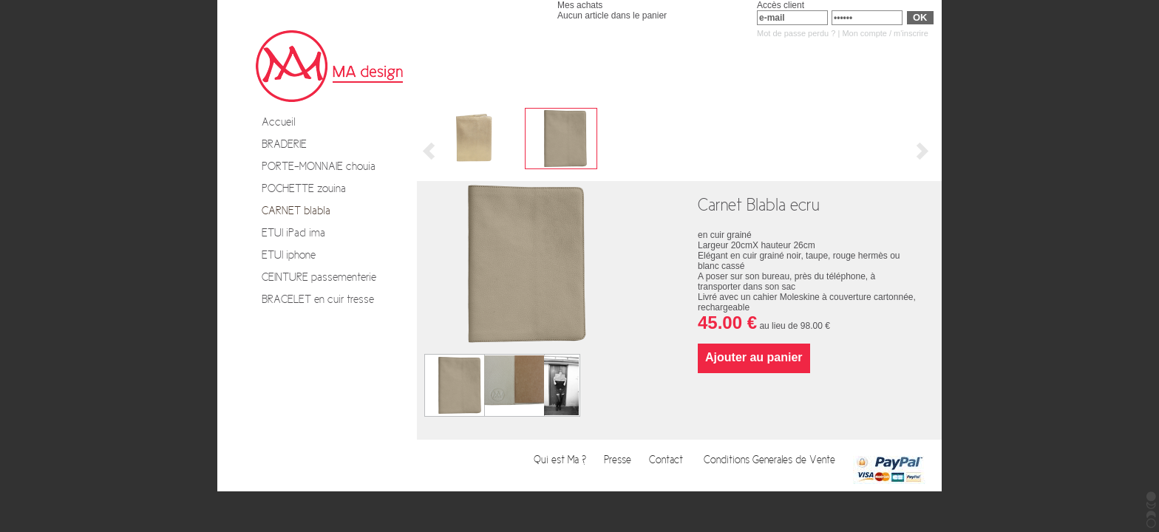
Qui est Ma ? (561, 460)
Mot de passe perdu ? (796, 33)
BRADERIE (284, 144)
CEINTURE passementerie (319, 277)
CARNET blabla (296, 210)
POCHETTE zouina (304, 188)
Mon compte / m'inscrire (885, 33)
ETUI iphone (289, 255)
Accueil (279, 122)
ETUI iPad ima (293, 233)
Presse (619, 460)
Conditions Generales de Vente (771, 460)
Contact (669, 460)
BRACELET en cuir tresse (318, 299)
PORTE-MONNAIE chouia (318, 166)
